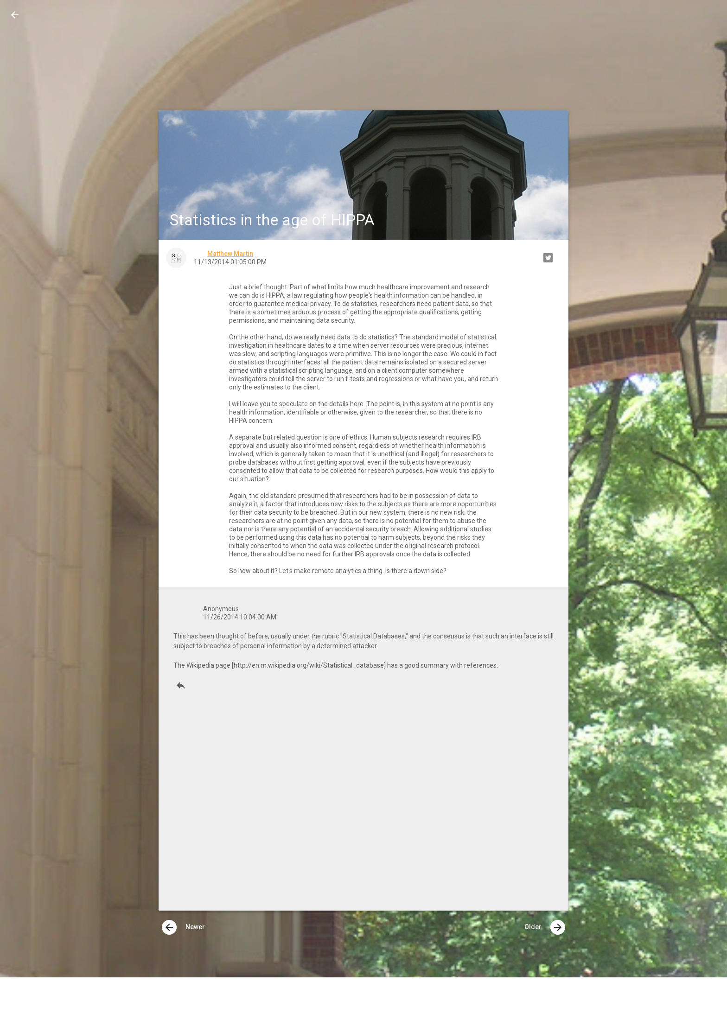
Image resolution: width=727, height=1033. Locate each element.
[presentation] (169, 927)
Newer (183, 927)
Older (544, 927)
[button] (14, 14)
